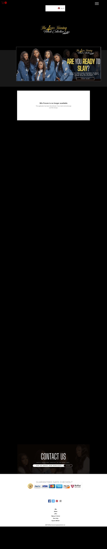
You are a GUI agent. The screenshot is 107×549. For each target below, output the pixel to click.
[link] (4, 2)
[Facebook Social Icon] (49, 501)
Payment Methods (55, 520)
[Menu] (97, 3)
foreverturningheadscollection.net (58, 525)
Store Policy (55, 518)
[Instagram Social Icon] (60, 501)
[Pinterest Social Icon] (56, 501)
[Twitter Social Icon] (53, 501)
